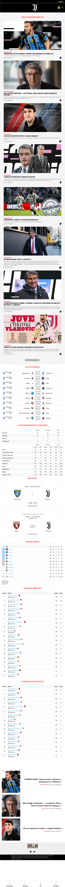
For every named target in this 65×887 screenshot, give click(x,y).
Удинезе (11, 576)
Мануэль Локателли (14, 644)
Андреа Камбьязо (14, 639)
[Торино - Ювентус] (32, 403)
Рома (10, 555)
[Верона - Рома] (32, 408)
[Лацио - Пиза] (32, 383)
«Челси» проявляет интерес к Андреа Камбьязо (21, 136)
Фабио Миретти (13, 666)
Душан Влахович (13, 600)
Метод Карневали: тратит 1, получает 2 (17, 259)
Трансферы (7, 134)
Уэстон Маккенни (14, 604)
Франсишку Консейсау (15, 622)
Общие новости (9, 91)
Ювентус (11, 564)
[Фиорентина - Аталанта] (32, 373)
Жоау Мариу (12, 755)
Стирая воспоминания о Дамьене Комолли (19, 177)
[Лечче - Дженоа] (32, 418)
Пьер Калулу (12, 675)
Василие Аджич (13, 670)
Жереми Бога (12, 613)
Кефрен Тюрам (13, 617)
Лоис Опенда (12, 657)
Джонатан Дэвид (14, 609)
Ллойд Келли (12, 661)
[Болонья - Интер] (32, 378)
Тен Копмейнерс (13, 653)
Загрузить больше (32, 360)
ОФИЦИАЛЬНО (8, 52)
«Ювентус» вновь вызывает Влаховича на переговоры (24, 347)
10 (60, 141)
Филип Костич (12, 635)
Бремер (10, 631)
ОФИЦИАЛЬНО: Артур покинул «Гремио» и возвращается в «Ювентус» (29, 54)
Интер (10, 549)
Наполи (11, 552)
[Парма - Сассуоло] (32, 388)
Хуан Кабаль (12, 648)
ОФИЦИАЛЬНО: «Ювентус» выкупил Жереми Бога (21, 220)
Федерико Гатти (13, 626)
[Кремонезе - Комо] (32, 413)
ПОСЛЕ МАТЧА (32, 534)
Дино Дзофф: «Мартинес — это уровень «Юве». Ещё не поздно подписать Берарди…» (30, 94)
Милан (11, 561)
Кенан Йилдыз (13, 596)
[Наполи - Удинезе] (32, 393)
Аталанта (11, 567)
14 (60, 267)
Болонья (11, 570)
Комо (10, 558)
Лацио (10, 573)
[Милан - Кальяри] (32, 398)
